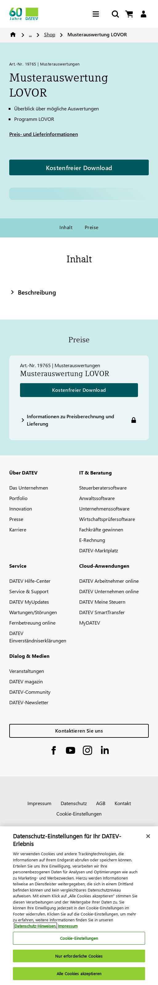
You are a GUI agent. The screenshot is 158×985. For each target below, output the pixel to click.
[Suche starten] (115, 14)
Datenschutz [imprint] (74, 803)
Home (13, 34)
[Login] (143, 14)
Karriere (17, 529)
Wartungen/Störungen (33, 612)
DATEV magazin (26, 681)
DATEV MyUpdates (29, 601)
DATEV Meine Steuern (102, 601)
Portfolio (18, 498)
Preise (92, 227)
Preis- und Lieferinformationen (43, 134)
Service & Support (28, 591)
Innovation (20, 508)
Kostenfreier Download (79, 167)
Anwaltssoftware (97, 498)
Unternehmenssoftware (104, 508)
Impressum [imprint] (39, 803)
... (30, 34)
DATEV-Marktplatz (98, 550)
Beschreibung (32, 292)
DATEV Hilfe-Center (30, 581)
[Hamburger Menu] (97, 14)
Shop (49, 34)
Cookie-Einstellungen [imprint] (79, 813)
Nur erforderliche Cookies (79, 956)
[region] (79, 905)
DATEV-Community (30, 692)
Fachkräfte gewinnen (101, 529)
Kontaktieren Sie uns (79, 730)
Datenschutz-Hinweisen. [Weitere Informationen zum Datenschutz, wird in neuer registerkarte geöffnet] (35, 925)
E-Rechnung (92, 540)
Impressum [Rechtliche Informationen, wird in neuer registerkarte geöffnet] (68, 925)
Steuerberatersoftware (103, 487)
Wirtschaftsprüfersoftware (107, 519)
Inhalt (65, 227)
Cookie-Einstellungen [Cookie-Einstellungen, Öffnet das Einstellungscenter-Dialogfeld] (79, 938)
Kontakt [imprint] (123, 803)
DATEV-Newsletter (28, 702)
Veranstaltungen (26, 671)
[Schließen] (148, 836)
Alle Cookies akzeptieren (79, 973)
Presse (16, 519)
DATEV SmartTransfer (102, 612)
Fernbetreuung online (32, 622)
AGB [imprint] (100, 803)
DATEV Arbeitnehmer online (109, 581)
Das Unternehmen (28, 487)
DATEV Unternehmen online (109, 591)
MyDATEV (89, 622)
